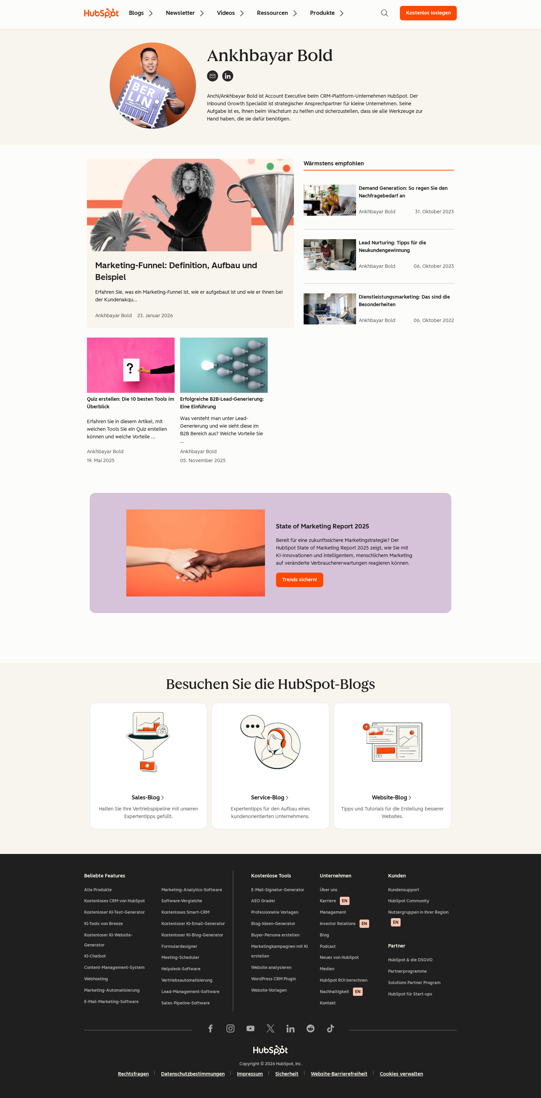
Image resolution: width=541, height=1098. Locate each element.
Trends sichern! (299, 580)
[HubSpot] (270, 1050)
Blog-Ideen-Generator (273, 923)
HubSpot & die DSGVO (410, 960)
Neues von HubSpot (339, 957)
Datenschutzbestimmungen (193, 1074)
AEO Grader (263, 900)
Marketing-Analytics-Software (191, 889)
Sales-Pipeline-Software (185, 1003)
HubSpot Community (408, 900)
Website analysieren (271, 967)
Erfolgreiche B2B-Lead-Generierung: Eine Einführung (222, 403)
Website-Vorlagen (269, 990)
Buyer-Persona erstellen (275, 935)
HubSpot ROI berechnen (343, 980)
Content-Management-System (114, 967)
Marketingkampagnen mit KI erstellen (279, 951)
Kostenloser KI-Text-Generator (114, 912)
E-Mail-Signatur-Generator (277, 889)
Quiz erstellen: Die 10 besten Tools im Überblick (130, 403)
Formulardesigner (179, 946)
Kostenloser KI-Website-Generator (108, 940)
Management (333, 912)
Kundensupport (403, 889)
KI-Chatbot (95, 956)
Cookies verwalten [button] (401, 1074)
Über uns (328, 889)
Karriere (335, 901)
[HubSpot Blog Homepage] (101, 13)
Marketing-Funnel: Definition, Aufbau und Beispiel (176, 271)
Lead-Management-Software (190, 991)
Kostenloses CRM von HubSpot (114, 900)
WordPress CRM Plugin (273, 978)
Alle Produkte (98, 889)
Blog (324, 935)
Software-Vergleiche (181, 900)
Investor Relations (344, 924)
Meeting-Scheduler (180, 957)
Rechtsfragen (133, 1074)
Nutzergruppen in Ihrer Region (418, 918)
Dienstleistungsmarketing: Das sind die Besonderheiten (404, 301)
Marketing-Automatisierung (112, 990)
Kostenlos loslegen (428, 13)
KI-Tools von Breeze (103, 923)
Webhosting (96, 978)
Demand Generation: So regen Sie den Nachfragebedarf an (403, 192)
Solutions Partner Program (414, 982)
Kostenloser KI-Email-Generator (193, 923)
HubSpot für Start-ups (410, 994)
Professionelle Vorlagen (274, 912)
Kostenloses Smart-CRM (185, 912)
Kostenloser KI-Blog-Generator (192, 935)
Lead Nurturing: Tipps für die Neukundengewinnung (392, 246)
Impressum (250, 1074)
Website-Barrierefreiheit (339, 1074)
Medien (327, 968)
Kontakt (328, 1003)
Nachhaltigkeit (341, 992)
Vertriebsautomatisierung (187, 980)
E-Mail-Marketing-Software (111, 1001)
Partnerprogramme (407, 971)
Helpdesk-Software (180, 968)
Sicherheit (286, 1074)
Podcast (328, 946)
